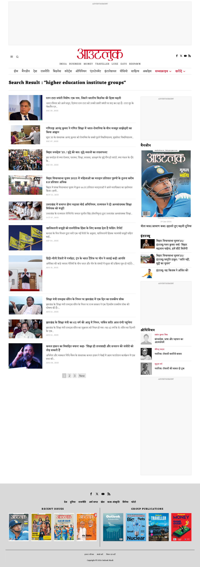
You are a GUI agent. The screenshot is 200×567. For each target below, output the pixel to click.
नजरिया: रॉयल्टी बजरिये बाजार (168, 354)
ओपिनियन (148, 330)
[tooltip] (177, 56)
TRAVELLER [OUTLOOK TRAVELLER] (102, 64)
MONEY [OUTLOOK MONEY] (88, 64)
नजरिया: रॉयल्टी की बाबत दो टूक (170, 368)
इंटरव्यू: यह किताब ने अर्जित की (172, 271)
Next (82, 375)
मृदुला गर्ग (158, 364)
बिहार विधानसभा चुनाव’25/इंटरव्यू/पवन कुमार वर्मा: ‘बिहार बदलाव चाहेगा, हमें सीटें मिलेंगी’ (172, 245)
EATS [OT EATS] (123, 64)
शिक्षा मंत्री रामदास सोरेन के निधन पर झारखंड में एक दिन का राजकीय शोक (85, 299)
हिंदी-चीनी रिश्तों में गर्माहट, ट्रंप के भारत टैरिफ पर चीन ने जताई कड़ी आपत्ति (85, 259)
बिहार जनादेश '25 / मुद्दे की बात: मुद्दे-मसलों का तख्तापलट (76, 152)
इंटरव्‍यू (145, 236)
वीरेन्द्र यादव (159, 349)
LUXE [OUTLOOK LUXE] (115, 64)
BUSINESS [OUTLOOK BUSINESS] (75, 64)
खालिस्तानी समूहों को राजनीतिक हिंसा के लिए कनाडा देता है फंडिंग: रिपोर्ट (84, 228)
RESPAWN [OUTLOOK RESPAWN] (135, 64)
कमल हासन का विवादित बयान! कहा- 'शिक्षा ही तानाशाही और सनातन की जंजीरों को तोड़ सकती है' (89, 348)
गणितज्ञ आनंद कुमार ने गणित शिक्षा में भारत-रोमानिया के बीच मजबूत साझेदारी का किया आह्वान (89, 130)
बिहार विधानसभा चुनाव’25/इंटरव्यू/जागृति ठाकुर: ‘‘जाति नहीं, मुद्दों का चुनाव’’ (173, 260)
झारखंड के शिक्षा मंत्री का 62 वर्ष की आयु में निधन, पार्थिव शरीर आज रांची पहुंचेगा (89, 323)
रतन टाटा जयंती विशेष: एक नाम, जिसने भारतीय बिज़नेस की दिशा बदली (83, 98)
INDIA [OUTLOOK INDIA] (63, 64)
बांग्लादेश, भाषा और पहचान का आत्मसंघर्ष (169, 341)
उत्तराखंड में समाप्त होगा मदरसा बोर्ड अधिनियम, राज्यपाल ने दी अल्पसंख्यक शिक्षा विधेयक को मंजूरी (89, 207)
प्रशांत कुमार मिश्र (161, 335)
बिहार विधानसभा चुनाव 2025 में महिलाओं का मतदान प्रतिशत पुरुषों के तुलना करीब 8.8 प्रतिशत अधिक (90, 180)
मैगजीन (146, 145)
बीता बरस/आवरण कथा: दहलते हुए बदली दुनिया (166, 226)
